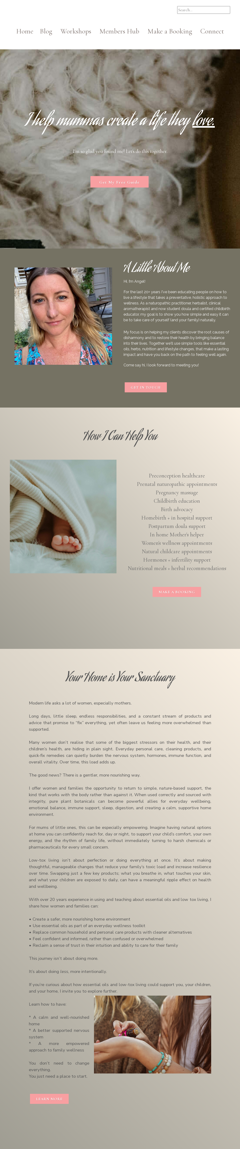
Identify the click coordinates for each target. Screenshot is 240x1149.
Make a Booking (169, 31)
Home (28, 31)
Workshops (79, 31)
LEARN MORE (49, 1099)
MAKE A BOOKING (177, 592)
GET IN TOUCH (146, 387)
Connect (212, 31)
